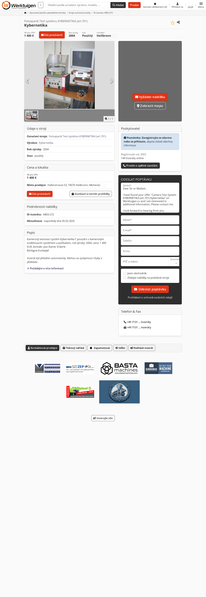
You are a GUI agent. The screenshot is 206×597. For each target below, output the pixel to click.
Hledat (118, 5)
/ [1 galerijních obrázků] (109, 119)
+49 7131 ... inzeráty (137, 322)
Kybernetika (46, 143)
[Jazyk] (190, 5)
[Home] (48, 12)
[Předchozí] (27, 81)
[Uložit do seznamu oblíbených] (173, 23)
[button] (201, 5)
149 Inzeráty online (132, 158)
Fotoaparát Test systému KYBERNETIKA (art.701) (77, 136)
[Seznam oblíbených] (155, 5)
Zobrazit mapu (150, 106)
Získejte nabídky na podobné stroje (148, 277)
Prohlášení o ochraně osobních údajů (150, 297)
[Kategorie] (40, 5)
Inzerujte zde (102, 418)
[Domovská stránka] (25, 12)
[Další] (111, 81)
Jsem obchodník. (137, 273)
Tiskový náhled (73, 348)
